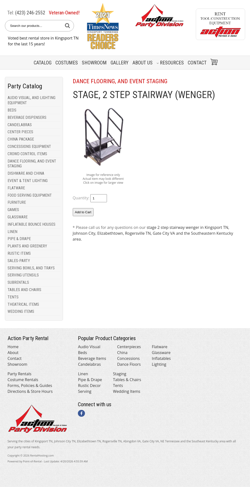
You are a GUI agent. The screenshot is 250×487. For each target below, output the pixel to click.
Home (13, 346)
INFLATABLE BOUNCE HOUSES (31, 224)
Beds (82, 352)
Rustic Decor (89, 385)
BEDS (12, 110)
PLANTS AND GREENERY (27, 246)
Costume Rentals (23, 379)
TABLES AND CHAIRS (24, 289)
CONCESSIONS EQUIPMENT (29, 146)
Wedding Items (126, 391)
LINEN (12, 231)
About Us (143, 63)
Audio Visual (89, 346)
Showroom (94, 63)
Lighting (159, 364)
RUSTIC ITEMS (19, 253)
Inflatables (161, 358)
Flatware (159, 346)
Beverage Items (92, 358)
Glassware (161, 352)
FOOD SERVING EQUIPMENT (30, 195)
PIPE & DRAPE (19, 238)
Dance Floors (129, 364)
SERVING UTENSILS (23, 275)
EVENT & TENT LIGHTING (28, 180)
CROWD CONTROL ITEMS (27, 154)
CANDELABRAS (20, 124)
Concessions (128, 358)
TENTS (13, 297)
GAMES (13, 209)
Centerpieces (129, 346)
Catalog (43, 63)
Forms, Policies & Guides (30, 385)
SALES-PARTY (19, 260)
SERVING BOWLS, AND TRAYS (31, 268)
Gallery (119, 63)
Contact (197, 63)
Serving (84, 391)
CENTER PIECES (20, 132)
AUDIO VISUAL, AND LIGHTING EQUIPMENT (31, 100)
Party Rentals (19, 373)
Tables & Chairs (127, 379)
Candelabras (89, 364)
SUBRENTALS (18, 282)
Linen (83, 373)
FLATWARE (16, 188)
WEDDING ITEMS (21, 311)
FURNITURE (17, 202)
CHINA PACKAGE (21, 139)
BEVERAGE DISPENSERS (27, 117)
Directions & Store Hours (30, 391)
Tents (118, 385)
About (13, 352)
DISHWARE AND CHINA (26, 173)
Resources (170, 63)
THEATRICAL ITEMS (23, 304)
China (122, 352)
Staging (119, 373)
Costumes (66, 63)
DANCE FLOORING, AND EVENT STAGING (32, 164)
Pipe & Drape (90, 379)
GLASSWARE (18, 217)
